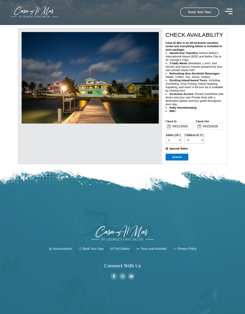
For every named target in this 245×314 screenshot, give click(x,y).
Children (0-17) (194, 134)
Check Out (202, 121)
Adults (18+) (173, 134)
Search (177, 157)
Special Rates (179, 148)
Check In (171, 121)
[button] (228, 12)
